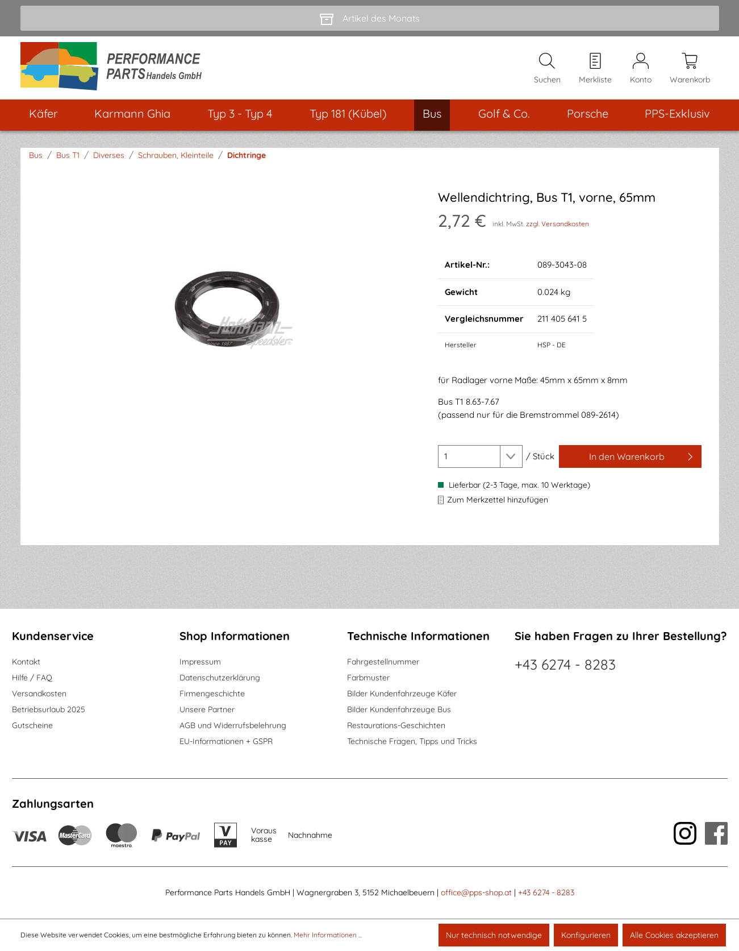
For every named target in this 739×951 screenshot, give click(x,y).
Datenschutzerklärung (219, 677)
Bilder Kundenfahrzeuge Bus (399, 709)
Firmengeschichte (212, 693)
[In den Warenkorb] (630, 457)
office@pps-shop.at (476, 892)
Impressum (200, 662)
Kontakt (26, 662)
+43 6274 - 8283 (565, 664)
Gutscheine (32, 725)
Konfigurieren (586, 935)
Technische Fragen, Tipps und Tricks (412, 741)
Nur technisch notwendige (494, 935)
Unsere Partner (207, 709)
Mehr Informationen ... (328, 935)
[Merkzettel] (595, 68)
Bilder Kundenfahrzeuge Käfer (402, 693)
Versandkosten (39, 693)
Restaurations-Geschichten (396, 725)
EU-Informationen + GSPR (226, 741)
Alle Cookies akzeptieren (674, 935)
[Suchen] (547, 68)
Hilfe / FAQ (32, 677)
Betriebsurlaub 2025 (48, 709)
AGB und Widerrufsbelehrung (232, 725)
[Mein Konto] (641, 68)
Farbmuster (368, 677)
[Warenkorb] (690, 68)
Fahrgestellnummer (383, 662)
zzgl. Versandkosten (557, 225)
